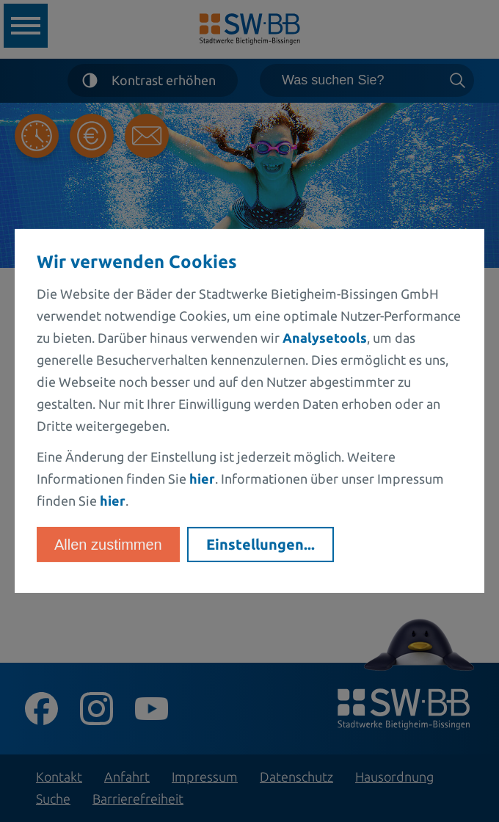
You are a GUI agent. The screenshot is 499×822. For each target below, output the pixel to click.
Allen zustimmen (108, 545)
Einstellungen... (260, 544)
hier (202, 478)
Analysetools (325, 337)
